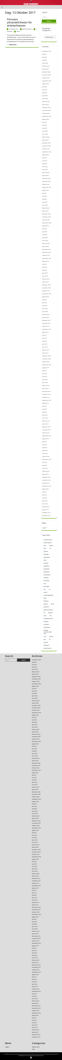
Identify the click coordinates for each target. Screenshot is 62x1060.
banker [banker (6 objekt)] (51, 545)
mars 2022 (45, 169)
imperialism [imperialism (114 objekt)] (47, 556)
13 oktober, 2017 (13, 29)
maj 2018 (44, 305)
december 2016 (46, 355)
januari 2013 (45, 473)
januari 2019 (45, 281)
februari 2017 (46, 349)
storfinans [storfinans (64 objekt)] (46, 623)
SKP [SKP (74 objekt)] (50, 615)
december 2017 (46, 319)
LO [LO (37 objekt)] (49, 588)
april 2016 (45, 379)
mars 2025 (45, 62)
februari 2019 (46, 278)
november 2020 (46, 216)
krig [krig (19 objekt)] (45, 583)
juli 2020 (44, 228)
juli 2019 (44, 263)
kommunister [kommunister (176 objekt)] (47, 574)
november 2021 (46, 180)
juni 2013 (44, 461)
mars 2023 (45, 133)
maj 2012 (44, 497)
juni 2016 (44, 373)
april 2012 (45, 500)
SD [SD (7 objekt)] (44, 612)
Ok (31, 1057)
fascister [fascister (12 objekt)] (46, 550)
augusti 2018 (45, 296)
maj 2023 (44, 127)
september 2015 (46, 399)
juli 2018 (44, 299)
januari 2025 (45, 68)
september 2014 (46, 435)
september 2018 (46, 293)
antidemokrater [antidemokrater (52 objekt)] (48, 539)
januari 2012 (45, 509)
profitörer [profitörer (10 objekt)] (46, 606)
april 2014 (45, 450)
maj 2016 (44, 376)
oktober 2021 (46, 183)
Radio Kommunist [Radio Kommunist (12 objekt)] (48, 609)
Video (38, 1048)
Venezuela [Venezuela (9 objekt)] (46, 644)
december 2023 (46, 107)
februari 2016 (46, 385)
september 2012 (46, 485)
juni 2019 (44, 266)
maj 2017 (44, 340)
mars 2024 (45, 98)
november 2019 (46, 251)
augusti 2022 (45, 154)
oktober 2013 (46, 456)
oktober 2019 (46, 254)
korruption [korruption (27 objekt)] (46, 580)
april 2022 (45, 166)
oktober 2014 (46, 432)
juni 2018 (44, 302)
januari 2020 (45, 246)
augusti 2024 (45, 83)
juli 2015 (44, 405)
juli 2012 (44, 491)
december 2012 (46, 476)
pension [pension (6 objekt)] (46, 603)
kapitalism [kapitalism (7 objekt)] (46, 565)
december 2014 (46, 426)
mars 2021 (45, 204)
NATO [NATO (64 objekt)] (45, 597)
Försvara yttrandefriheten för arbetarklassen (19, 22)
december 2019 (46, 248)
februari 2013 (46, 470)
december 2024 (46, 71)
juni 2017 (44, 337)
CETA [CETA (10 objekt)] (45, 547)
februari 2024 (46, 101)
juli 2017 (44, 334)
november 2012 (46, 479)
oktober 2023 (46, 112)
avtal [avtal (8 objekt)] (45, 545)
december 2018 (46, 284)
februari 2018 (46, 314)
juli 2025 (44, 53)
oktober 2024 (46, 77)
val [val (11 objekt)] (49, 638)
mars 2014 (45, 453)
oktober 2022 (46, 148)
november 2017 (46, 322)
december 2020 (46, 213)
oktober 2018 (46, 290)
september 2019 (46, 257)
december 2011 (46, 512)
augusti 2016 (45, 367)
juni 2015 (44, 408)
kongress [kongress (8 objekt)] (46, 577)
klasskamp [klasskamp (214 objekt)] (46, 571)
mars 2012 (45, 503)
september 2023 (46, 115)
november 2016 (46, 358)
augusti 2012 (45, 488)
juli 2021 (44, 192)
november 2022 (46, 145)
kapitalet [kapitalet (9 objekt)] (46, 562)
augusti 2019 (45, 260)
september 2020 (46, 222)
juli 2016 (44, 370)
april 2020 (45, 237)
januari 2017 (45, 352)
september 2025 (46, 50)
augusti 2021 (45, 189)
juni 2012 (44, 494)
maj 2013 (44, 464)
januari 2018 (45, 316)
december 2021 (46, 177)
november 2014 (46, 429)
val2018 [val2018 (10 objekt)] (46, 641)
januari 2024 (45, 104)
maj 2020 (44, 234)
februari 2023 (46, 136)
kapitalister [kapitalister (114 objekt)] (47, 568)
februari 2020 (46, 243)
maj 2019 (44, 269)
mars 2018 (45, 311)
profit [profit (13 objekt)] (52, 603)
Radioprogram (13, 44)
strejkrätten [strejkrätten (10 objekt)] (47, 626)
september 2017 (46, 328)
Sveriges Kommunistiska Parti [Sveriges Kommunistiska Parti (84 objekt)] (48, 631)
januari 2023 (45, 139)
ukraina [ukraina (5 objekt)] (51, 636)
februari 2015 (46, 420)
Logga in (44, 527)
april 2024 (45, 95)
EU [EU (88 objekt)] (50, 547)
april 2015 (45, 414)
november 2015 (46, 393)
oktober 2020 (46, 219)
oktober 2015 (46, 396)
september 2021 (46, 186)
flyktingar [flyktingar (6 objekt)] (46, 553)
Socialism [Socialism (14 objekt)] (46, 621)
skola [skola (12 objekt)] (45, 615)
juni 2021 (44, 195)
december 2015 (46, 390)
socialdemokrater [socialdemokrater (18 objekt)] (48, 618)
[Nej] (60, 1056)
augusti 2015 (45, 402)
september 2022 (46, 151)
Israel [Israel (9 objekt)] (45, 559)
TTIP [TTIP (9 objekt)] (45, 636)
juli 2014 (44, 441)
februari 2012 (46, 506)
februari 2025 (46, 65)
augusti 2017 (45, 331)
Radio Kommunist (27, 29)
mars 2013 (45, 467)
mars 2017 (45, 346)
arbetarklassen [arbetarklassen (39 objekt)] (48, 542)
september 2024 (46, 80)
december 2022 (46, 142)
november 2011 (46, 515)
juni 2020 (44, 231)
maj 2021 (44, 198)
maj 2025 (44, 59)
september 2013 (46, 458)
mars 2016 (45, 382)
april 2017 (45, 343)
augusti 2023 (45, 118)
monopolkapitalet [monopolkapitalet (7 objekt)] (48, 594)
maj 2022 (44, 163)
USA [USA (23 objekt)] (45, 638)
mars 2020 (45, 240)
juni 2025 (44, 56)
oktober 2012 (46, 482)
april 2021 (45, 201)
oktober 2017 (46, 325)
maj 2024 (44, 92)
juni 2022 (44, 160)
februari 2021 (46, 207)
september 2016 (46, 364)
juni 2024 (44, 89)
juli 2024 (44, 86)
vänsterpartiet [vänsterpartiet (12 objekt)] (47, 647)
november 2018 (46, 287)
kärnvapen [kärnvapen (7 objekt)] (46, 585)
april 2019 (45, 272)
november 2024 (46, 74)
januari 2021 (45, 210)
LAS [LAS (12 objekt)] (45, 588)
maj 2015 (44, 411)
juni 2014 (44, 444)
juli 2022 (44, 157)
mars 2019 (45, 275)
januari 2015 (45, 423)
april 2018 (45, 308)
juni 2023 (44, 124)
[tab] (2, 7)
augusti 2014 (45, 438)
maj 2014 (44, 447)
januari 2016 (45, 387)
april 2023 (45, 130)
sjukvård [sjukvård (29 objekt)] (50, 612)
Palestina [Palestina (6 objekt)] (46, 600)
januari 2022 (45, 175)
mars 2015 (45, 417)
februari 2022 (46, 172)
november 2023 (46, 109)
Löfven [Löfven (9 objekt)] (45, 591)
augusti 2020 (45, 225)
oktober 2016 (46, 361)
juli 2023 (44, 121)
